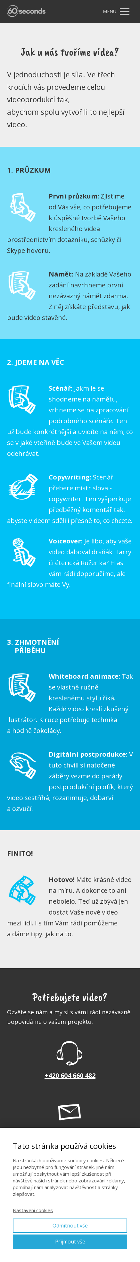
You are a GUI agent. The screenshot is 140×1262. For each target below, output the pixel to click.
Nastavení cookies (33, 1210)
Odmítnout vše (70, 1225)
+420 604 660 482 (70, 1075)
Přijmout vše (70, 1241)
